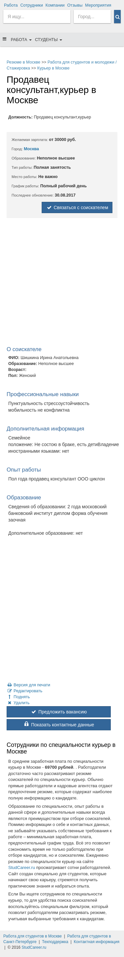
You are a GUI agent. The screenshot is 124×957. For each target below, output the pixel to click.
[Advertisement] (62, 283)
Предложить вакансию (58, 711)
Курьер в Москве (53, 68)
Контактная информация (96, 941)
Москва (31, 149)
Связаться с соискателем (77, 207)
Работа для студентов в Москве (32, 936)
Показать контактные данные (58, 724)
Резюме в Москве (23, 62)
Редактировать (24, 691)
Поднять (18, 697)
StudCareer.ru (21, 867)
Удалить (18, 703)
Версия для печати (28, 685)
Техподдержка (55, 941)
